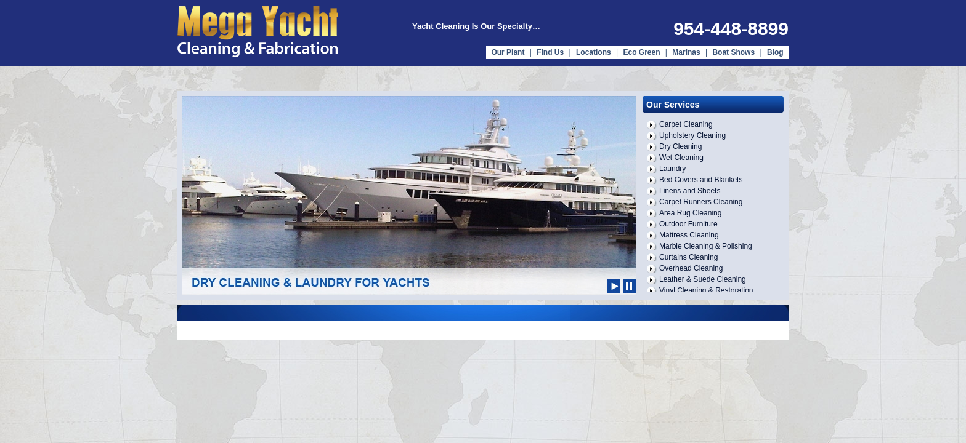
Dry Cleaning (680, 146)
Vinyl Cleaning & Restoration (706, 290)
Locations (593, 52)
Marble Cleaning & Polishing (705, 246)
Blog (775, 52)
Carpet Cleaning (686, 124)
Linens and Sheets (689, 190)
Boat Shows (734, 52)
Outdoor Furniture (688, 224)
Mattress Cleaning (689, 235)
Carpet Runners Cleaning (700, 202)
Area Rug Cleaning (690, 213)
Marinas (686, 52)
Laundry (672, 168)
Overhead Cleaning (691, 268)
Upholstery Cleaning (692, 135)
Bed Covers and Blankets (700, 179)
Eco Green (641, 52)
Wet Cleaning (681, 157)
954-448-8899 (731, 28)
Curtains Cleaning (688, 257)
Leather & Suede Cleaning (702, 279)
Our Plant (507, 52)
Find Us (550, 52)
